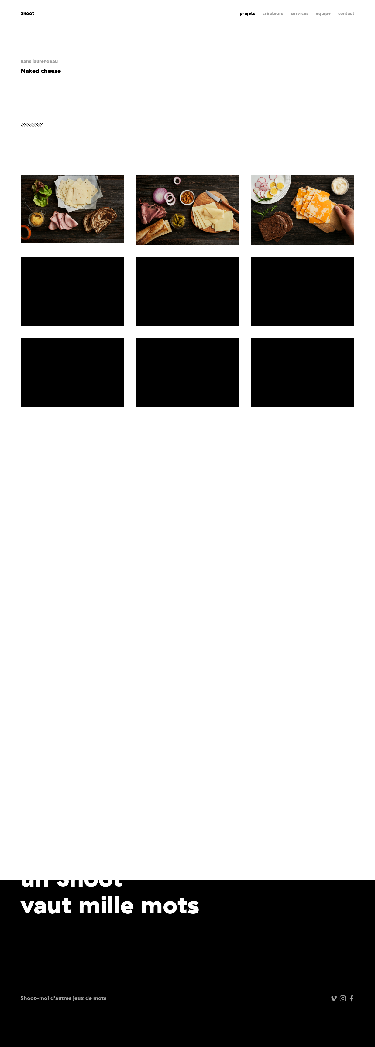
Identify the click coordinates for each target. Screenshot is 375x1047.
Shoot (27, 13)
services (300, 13)
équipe (323, 13)
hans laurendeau (39, 61)
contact (346, 13)
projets (248, 13)
